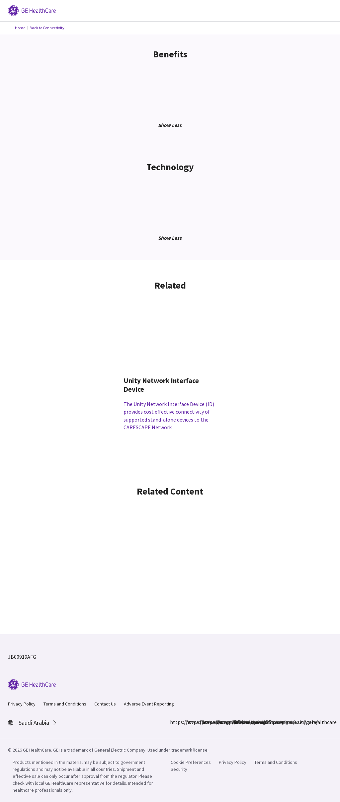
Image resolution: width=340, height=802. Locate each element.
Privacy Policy (22, 704)
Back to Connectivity (47, 27)
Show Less (170, 125)
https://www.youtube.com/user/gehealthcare (238, 722)
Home (20, 27)
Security (179, 769)
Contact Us (105, 704)
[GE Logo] (32, 10)
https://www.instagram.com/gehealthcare (190, 722)
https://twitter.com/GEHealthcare (222, 722)
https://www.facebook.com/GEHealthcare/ (174, 722)
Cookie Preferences (191, 762)
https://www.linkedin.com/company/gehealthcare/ (206, 722)
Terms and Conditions (64, 704)
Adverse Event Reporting (149, 704)
